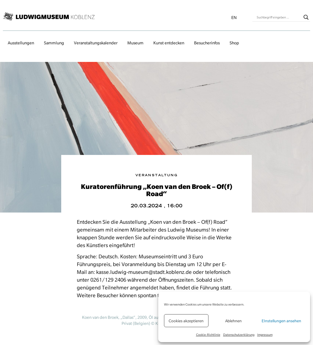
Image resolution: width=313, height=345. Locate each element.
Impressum (265, 334)
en (234, 17)
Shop (234, 43)
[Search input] (279, 17)
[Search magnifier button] (306, 17)
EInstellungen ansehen (281, 321)
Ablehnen (233, 321)
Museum (135, 43)
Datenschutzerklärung (238, 334)
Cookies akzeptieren (186, 321)
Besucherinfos (207, 43)
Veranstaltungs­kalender (96, 43)
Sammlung (54, 43)
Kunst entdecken (168, 43)
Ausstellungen (21, 43)
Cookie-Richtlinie (208, 334)
